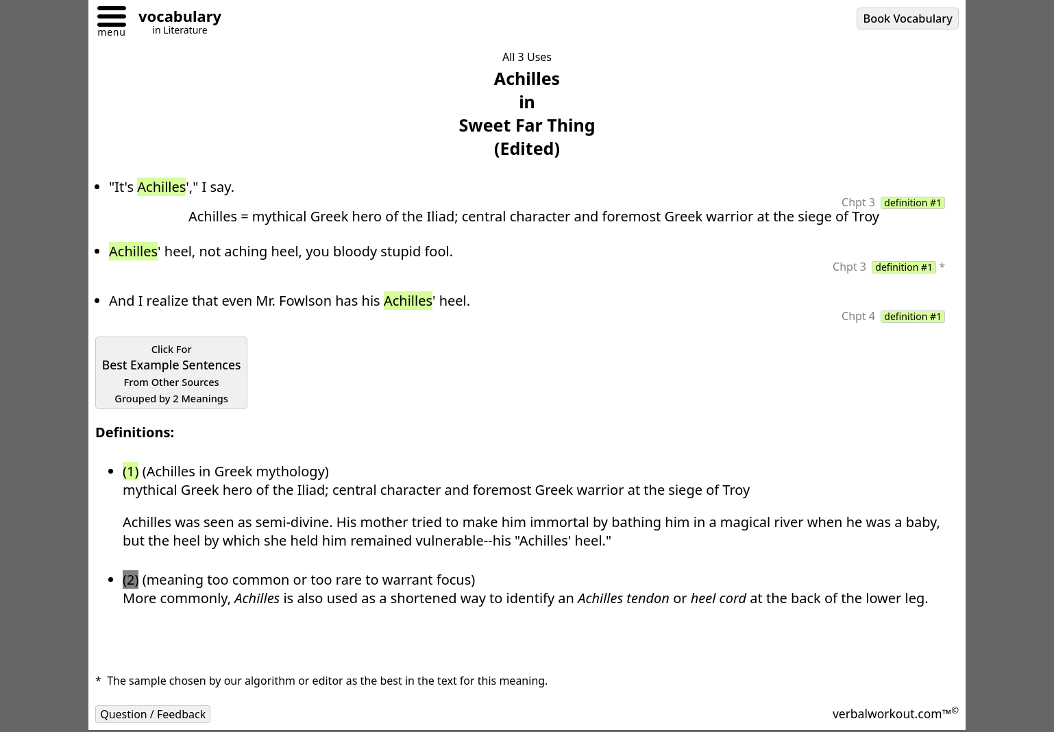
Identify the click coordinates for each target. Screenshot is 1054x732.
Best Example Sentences (171, 373)
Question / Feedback (152, 714)
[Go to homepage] (174, 18)
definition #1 (913, 203)
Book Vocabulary (908, 18)
